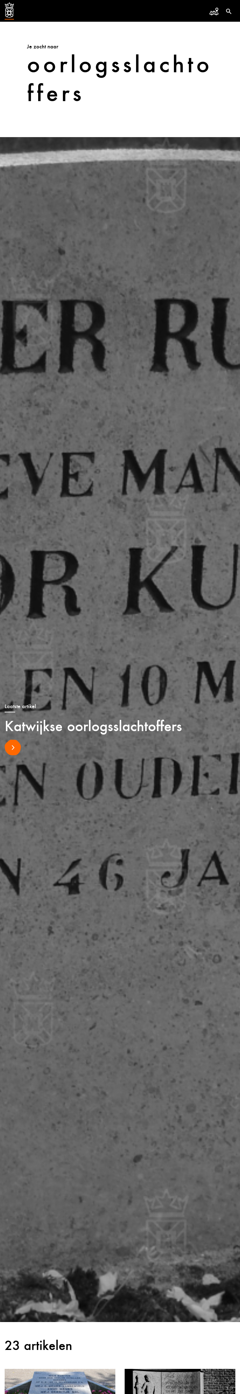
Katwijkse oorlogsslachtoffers (93, 726)
